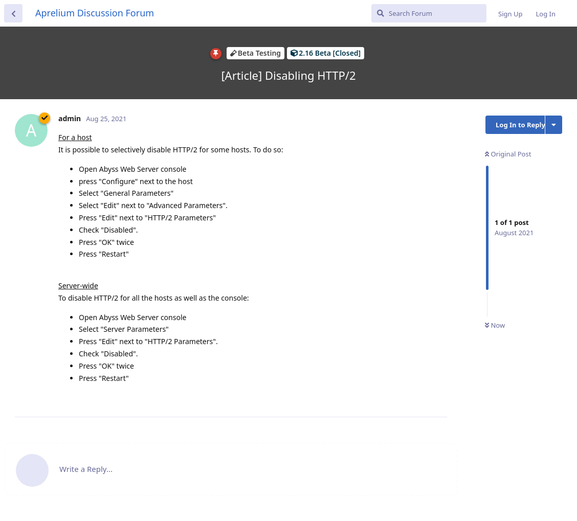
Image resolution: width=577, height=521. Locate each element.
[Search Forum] (428, 13)
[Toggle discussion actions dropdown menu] (553, 125)
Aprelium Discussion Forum (94, 13)
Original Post (508, 153)
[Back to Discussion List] (13, 13)
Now (495, 325)
